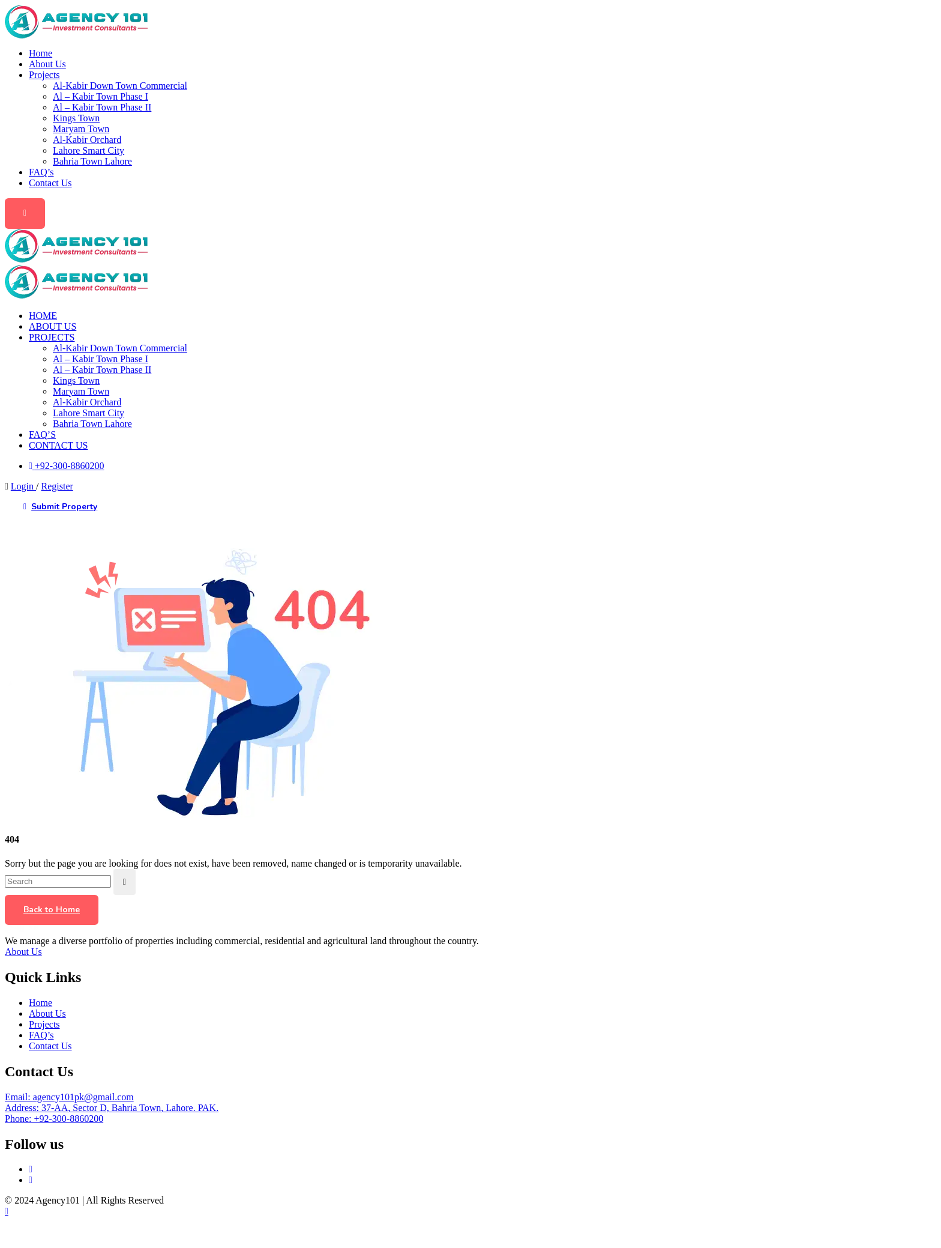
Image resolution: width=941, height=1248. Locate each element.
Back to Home (51, 909)
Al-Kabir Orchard (87, 140)
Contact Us (50, 183)
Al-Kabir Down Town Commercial (120, 85)
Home (40, 53)
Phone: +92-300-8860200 (54, 1118)
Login (23, 486)
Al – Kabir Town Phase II (102, 107)
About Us (47, 64)
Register (57, 486)
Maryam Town (81, 129)
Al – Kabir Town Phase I (100, 96)
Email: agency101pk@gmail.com (69, 1097)
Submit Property (60, 507)
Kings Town (76, 118)
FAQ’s (41, 172)
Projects (44, 75)
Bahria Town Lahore (92, 161)
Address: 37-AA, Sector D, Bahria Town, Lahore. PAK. (111, 1108)
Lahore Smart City (88, 150)
